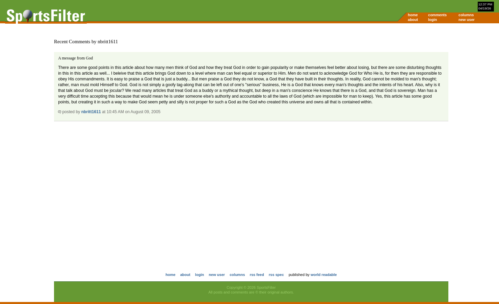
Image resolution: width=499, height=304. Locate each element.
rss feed (257, 275)
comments (437, 15)
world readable (324, 275)
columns (466, 15)
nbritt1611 (91, 111)
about (413, 20)
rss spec (276, 275)
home (413, 15)
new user (466, 20)
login (432, 20)
